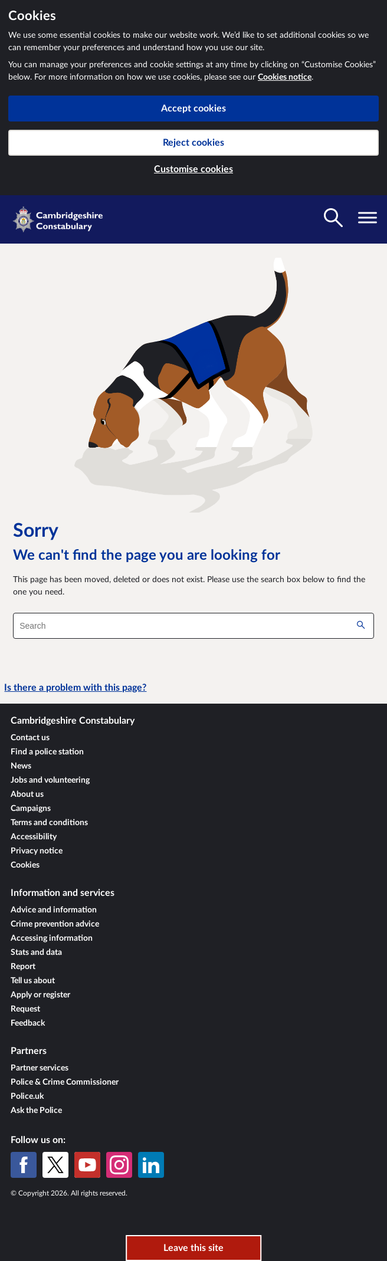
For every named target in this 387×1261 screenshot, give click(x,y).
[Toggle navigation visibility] (368, 218)
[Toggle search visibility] (333, 218)
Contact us (30, 738)
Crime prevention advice (55, 924)
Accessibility (34, 837)
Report (23, 967)
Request (25, 1009)
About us (27, 794)
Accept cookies (193, 108)
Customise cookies (193, 169)
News (21, 766)
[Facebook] (24, 1165)
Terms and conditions (49, 823)
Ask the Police (36, 1110)
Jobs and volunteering (50, 780)
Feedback (28, 1023)
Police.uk (27, 1096)
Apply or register (40, 995)
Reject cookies (193, 142)
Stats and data (36, 952)
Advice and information (54, 910)
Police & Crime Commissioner (65, 1082)
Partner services (39, 1068)
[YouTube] (87, 1165)
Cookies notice (284, 77)
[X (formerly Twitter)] (55, 1165)
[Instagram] (119, 1165)
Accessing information (52, 938)
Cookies (25, 865)
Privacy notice (37, 851)
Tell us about (33, 981)
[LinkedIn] (151, 1165)
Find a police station (47, 752)
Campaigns (31, 808)
